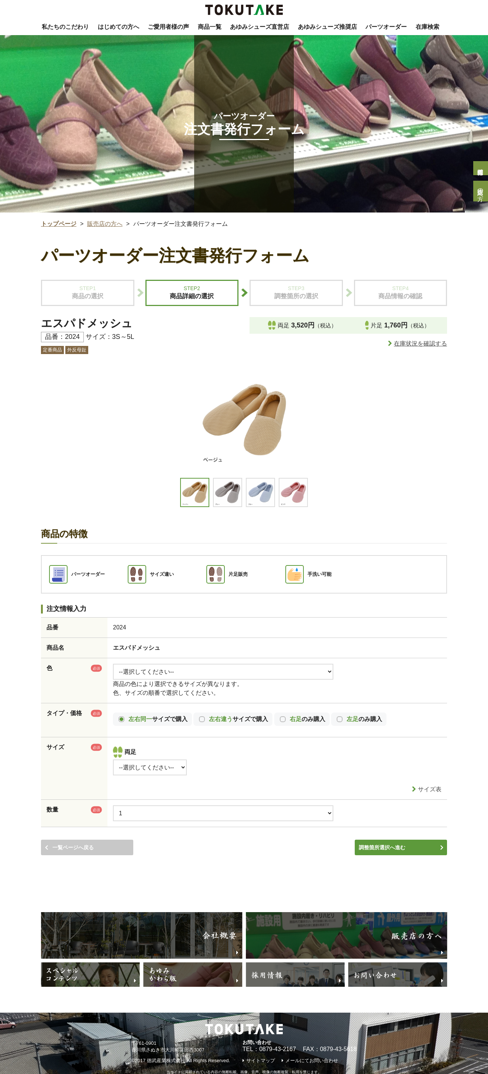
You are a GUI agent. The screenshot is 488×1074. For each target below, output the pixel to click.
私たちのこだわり (65, 27)
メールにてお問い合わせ (311, 1044)
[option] (244, 420)
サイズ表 (429, 773)
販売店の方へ (480, 191)
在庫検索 (427, 27)
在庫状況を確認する (420, 343)
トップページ (58, 224)
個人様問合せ (480, 168)
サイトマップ (260, 1044)
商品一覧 (209, 27)
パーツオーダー (386, 27)
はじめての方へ (118, 27)
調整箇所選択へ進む (382, 830)
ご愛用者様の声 (168, 27)
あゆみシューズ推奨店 (327, 27)
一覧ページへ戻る (73, 830)
